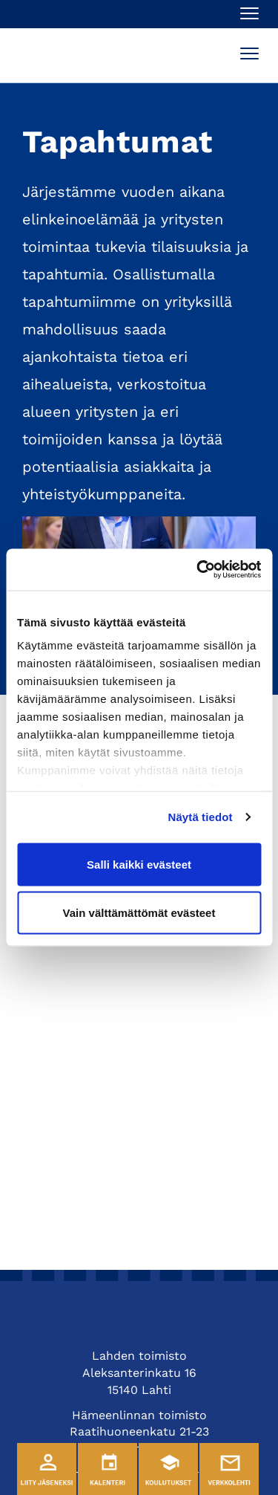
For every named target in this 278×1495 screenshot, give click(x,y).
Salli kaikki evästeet (139, 863)
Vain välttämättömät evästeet (139, 913)
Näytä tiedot (200, 817)
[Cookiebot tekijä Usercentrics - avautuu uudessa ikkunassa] (198, 570)
